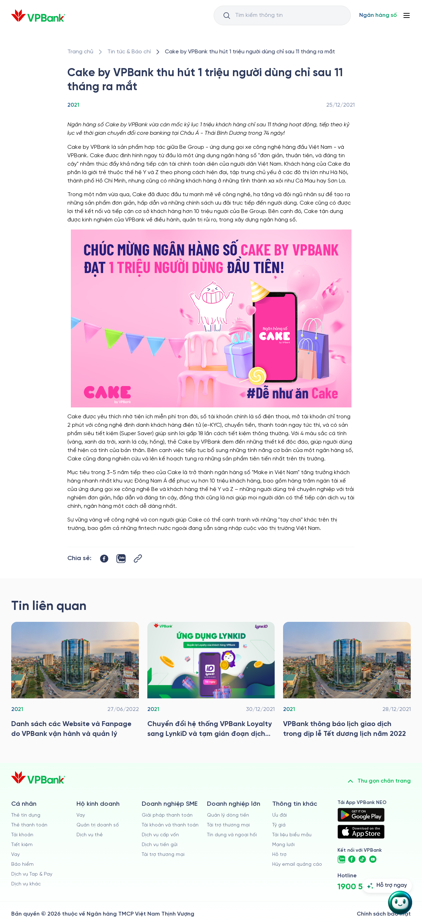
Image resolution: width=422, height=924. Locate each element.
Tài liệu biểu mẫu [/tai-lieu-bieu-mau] (292, 835)
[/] (38, 15)
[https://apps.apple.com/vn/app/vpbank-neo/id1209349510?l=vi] (360, 832)
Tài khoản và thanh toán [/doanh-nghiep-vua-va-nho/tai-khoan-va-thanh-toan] (170, 825)
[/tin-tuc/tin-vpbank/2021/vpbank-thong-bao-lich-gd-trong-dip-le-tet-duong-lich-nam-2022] (347, 682)
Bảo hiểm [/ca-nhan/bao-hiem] (22, 864)
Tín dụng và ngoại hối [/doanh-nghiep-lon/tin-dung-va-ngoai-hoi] (232, 835)
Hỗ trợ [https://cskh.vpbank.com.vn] (279, 854)
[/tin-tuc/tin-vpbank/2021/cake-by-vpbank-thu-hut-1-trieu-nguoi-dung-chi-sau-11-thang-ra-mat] (250, 52)
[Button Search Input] (226, 15)
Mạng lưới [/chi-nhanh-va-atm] (283, 844)
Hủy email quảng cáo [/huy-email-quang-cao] (297, 864)
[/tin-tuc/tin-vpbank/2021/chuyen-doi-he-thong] (211, 682)
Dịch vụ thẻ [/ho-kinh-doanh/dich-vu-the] (89, 835)
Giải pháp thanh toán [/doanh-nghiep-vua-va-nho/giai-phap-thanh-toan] (167, 815)
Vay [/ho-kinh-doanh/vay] (80, 815)
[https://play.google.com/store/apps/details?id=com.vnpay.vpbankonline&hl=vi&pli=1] (360, 815)
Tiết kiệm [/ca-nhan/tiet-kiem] (22, 844)
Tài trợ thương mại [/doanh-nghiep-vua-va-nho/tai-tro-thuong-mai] (163, 854)
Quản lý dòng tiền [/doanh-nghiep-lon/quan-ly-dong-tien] (228, 815)
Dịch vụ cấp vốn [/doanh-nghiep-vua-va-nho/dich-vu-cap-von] (160, 835)
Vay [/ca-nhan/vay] (15, 854)
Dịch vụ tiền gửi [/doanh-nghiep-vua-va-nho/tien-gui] (159, 844)
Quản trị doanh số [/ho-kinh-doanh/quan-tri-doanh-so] (97, 825)
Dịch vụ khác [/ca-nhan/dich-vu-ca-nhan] (26, 884)
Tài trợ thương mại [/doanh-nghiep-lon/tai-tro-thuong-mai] (228, 825)
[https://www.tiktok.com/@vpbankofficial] (362, 859)
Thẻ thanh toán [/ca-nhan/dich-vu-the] (29, 825)
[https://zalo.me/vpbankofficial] (341, 859)
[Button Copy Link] (137, 558)
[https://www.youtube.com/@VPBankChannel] (373, 859)
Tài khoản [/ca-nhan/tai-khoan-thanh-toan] (22, 835)
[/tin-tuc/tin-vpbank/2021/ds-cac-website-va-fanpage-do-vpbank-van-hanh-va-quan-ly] (75, 682)
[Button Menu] (406, 15)
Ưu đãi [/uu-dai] (279, 815)
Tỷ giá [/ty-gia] (279, 825)
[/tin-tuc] (129, 52)
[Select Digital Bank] (378, 15)
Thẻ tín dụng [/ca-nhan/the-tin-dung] (25, 815)
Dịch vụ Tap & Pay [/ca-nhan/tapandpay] (31, 874)
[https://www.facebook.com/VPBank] (352, 859)
